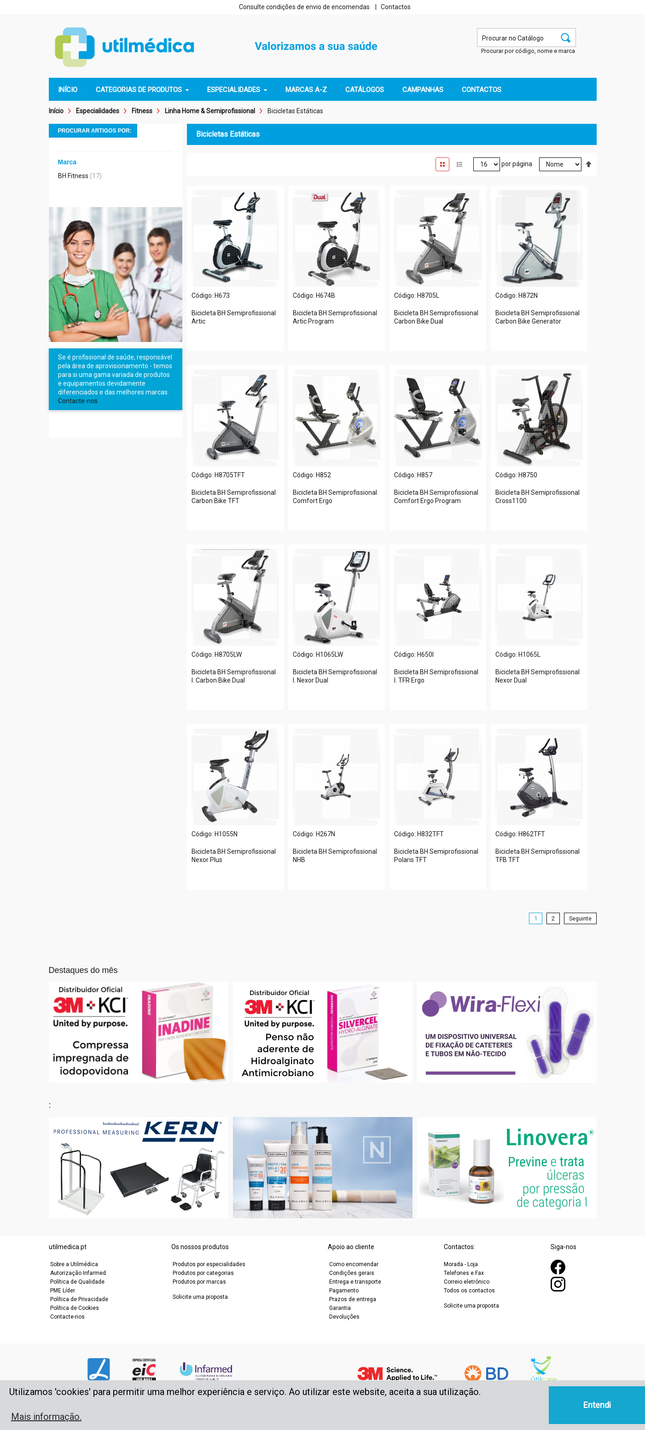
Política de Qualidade (77, 1282)
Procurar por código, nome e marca (528, 50)
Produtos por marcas (199, 1282)
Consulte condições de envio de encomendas (304, 7)
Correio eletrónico (466, 1282)
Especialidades (97, 111)
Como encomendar (353, 1264)
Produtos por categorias (203, 1273)
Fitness (142, 111)
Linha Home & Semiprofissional (210, 111)
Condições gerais (351, 1273)
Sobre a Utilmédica (74, 1264)
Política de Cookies (74, 1308)
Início (56, 111)
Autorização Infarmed (78, 1273)
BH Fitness (73, 175)
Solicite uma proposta (200, 1297)
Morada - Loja (461, 1264)
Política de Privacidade (79, 1299)
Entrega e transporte (355, 1282)
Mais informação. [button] (46, 1416)
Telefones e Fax (464, 1273)
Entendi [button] (597, 1405)
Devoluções (344, 1317)
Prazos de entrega (352, 1299)
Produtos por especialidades (209, 1264)
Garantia (340, 1308)
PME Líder (62, 1290)
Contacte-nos (78, 401)
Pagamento (344, 1290)
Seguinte (580, 918)
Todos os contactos (469, 1290)
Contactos (396, 7)
